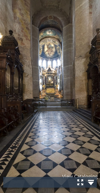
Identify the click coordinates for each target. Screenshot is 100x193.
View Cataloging (80, 176)
